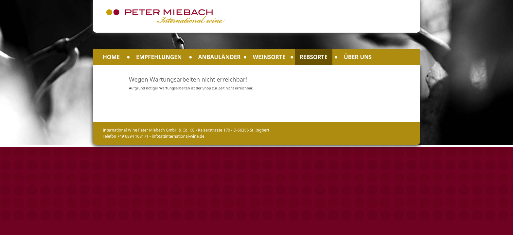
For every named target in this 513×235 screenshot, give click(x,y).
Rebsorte (313, 57)
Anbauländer (219, 57)
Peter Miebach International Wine (165, 15)
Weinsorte (269, 57)
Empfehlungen (159, 57)
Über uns (358, 57)
